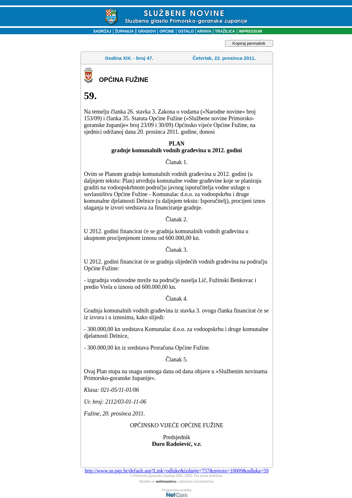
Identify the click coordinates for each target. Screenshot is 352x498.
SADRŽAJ (100, 31)
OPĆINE (167, 31)
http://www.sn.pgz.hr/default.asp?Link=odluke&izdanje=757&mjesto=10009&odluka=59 (177, 470)
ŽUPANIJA (124, 31)
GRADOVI (147, 31)
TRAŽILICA (224, 31)
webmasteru (166, 481)
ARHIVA (203, 31)
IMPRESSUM (250, 31)
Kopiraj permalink (248, 43)
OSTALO (186, 31)
